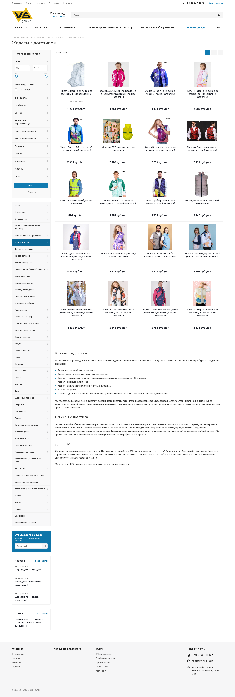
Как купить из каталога (67, 648)
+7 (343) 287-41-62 (201, 655)
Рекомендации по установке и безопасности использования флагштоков (29, 622)
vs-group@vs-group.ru (202, 661)
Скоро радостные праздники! (28, 570)
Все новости (41, 561)
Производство (103, 662)
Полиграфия (102, 666)
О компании (18, 654)
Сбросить (31, 192)
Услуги (99, 648)
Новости (16, 658)
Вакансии (16, 662)
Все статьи (42, 613)
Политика (16, 666)
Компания (17, 648)
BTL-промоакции (104, 654)
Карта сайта (101, 671)
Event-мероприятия (105, 658)
